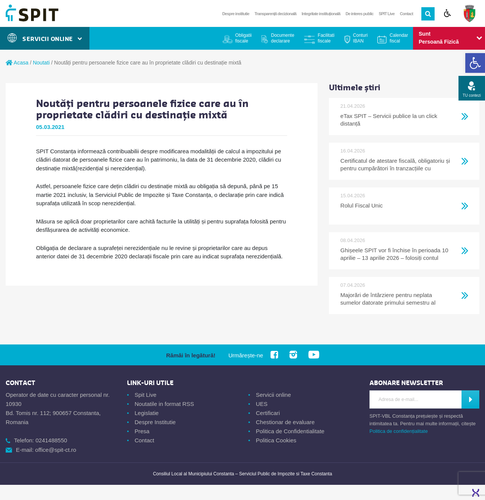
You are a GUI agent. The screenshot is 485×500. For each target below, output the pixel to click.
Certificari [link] (268, 413)
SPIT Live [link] (387, 13)
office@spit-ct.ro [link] (55, 450)
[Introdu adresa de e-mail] (415, 399)
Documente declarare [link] (282, 38)
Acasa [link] (17, 63)
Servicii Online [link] (45, 39)
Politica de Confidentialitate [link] (290, 431)
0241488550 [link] (51, 440)
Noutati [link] (41, 63)
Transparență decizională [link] (275, 13)
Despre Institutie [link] (155, 422)
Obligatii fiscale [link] (243, 38)
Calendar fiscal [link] (399, 38)
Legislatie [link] (146, 413)
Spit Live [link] (145, 395)
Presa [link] (142, 431)
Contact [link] (406, 13)
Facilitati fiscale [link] (326, 38)
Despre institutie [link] (235, 13)
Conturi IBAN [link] (360, 38)
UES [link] (262, 404)
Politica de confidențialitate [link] (398, 431)
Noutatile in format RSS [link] (164, 404)
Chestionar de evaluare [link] (285, 422)
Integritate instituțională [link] (321, 13)
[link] (475, 63)
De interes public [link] (360, 13)
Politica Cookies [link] (276, 440)
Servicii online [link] (273, 395)
